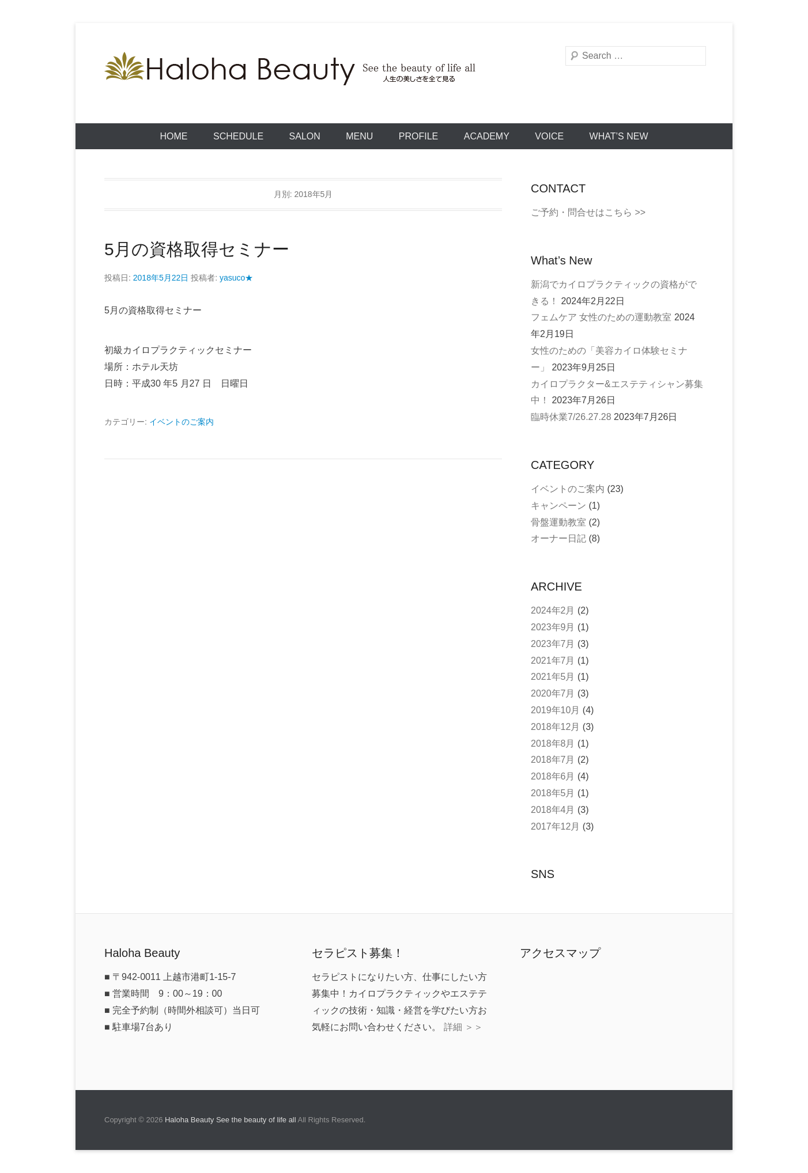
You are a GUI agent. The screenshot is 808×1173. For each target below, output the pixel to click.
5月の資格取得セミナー (196, 249)
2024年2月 (553, 610)
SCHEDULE (238, 136)
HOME (174, 136)
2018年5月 (553, 793)
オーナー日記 (558, 538)
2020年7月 (553, 693)
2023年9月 (553, 627)
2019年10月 (555, 710)
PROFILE (418, 136)
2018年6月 (553, 776)
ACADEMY (486, 136)
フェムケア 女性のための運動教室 (601, 317)
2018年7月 (553, 760)
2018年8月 (553, 743)
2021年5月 (553, 677)
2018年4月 (553, 810)
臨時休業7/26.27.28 (571, 417)
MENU (359, 136)
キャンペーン (558, 505)
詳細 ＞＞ (463, 1027)
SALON (304, 136)
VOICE (549, 136)
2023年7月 (553, 644)
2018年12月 (555, 727)
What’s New (619, 136)
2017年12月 (555, 826)
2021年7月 (553, 660)
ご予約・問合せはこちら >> (588, 212)
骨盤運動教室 (558, 522)
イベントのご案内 (181, 421)
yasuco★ (236, 277)
